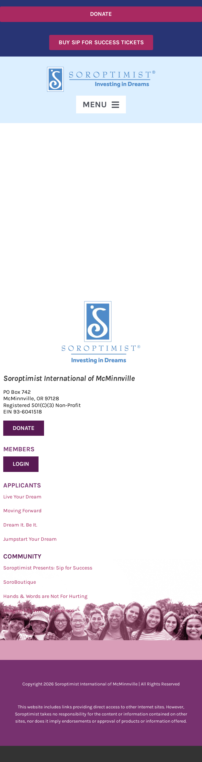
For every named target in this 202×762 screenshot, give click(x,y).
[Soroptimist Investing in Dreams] (101, 304)
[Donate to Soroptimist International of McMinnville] (23, 428)
